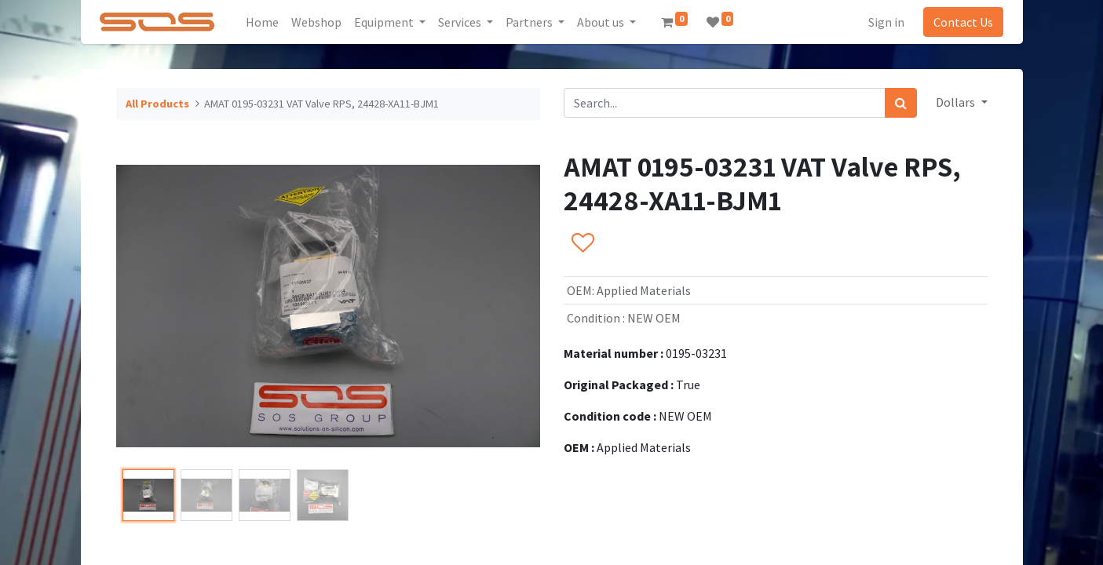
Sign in (882, 22)
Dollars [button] (956, 102)
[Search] (901, 103)
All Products (157, 104)
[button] (582, 244)
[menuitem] (267, 22)
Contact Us (958, 22)
